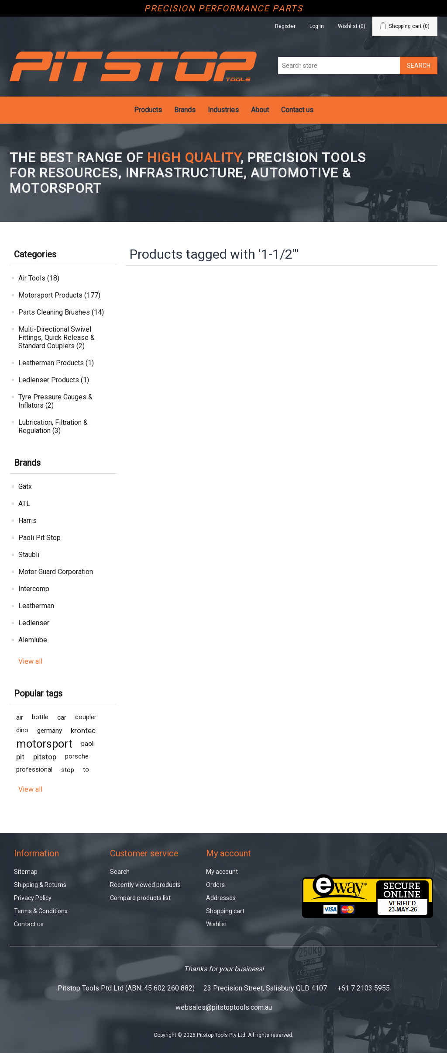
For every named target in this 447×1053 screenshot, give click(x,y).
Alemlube (32, 640)
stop (67, 770)
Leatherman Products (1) (56, 363)
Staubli (28, 555)
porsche (77, 756)
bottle (40, 717)
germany (49, 730)
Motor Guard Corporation (55, 572)
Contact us (297, 110)
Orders (215, 884)
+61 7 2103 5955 (363, 988)
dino (22, 730)
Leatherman (36, 606)
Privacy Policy (33, 897)
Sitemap (26, 871)
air (19, 717)
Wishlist (216, 924)
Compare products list (140, 897)
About (260, 110)
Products (148, 110)
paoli (88, 744)
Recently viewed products (145, 884)
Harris (27, 520)
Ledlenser (33, 623)
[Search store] (339, 65)
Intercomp (33, 589)
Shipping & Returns (40, 884)
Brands (185, 110)
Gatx (25, 486)
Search (120, 871)
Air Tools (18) (38, 278)
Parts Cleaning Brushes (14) (61, 312)
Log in (316, 26)
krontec (83, 730)
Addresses (221, 897)
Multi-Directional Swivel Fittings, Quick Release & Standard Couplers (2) (56, 337)
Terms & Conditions (41, 911)
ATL (24, 503)
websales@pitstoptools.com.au (223, 1007)
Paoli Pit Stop (39, 537)
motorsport (44, 743)
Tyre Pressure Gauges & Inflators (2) (55, 401)
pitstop (44, 756)
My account (222, 871)
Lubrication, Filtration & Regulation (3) (53, 426)
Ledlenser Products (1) (53, 380)
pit (20, 756)
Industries (223, 110)
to (86, 769)
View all (30, 661)
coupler (85, 717)
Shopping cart (225, 911)
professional (34, 769)
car (61, 717)
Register (285, 26)
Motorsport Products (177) (59, 295)
